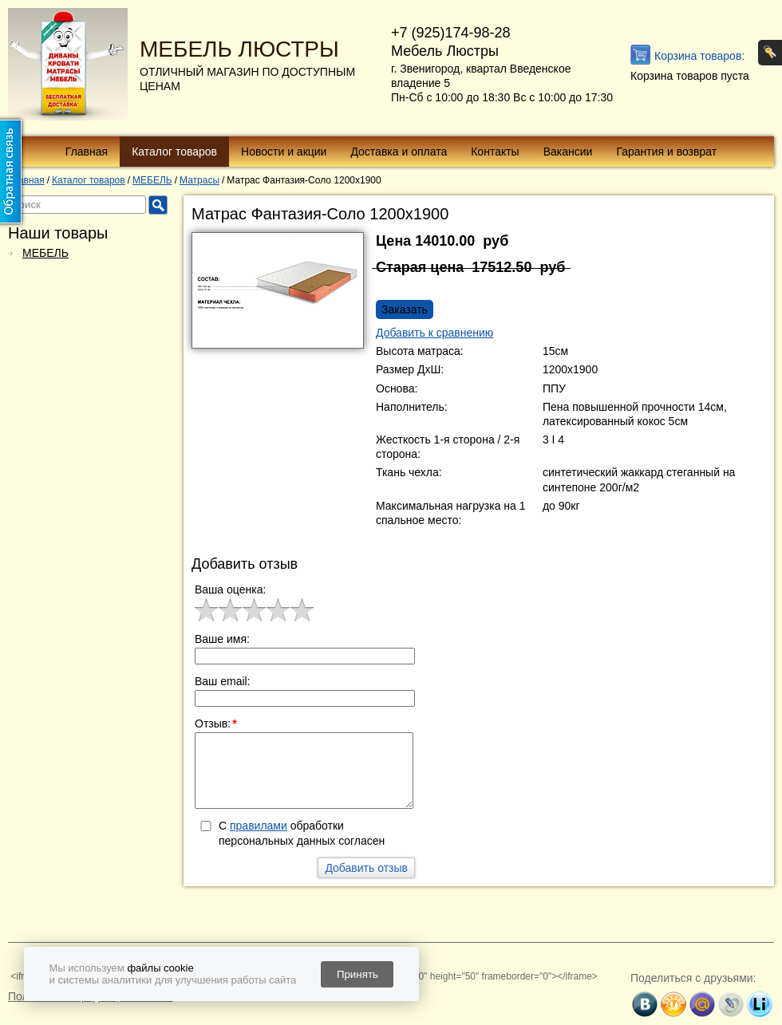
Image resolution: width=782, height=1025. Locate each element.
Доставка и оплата (398, 151)
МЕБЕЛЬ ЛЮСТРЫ (239, 49)
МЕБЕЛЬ (45, 252)
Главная (86, 151)
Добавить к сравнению (434, 332)
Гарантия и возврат (666, 151)
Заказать (404, 309)
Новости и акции (283, 151)
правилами (258, 825)
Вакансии (568, 151)
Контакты (495, 151)
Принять (357, 974)
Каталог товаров (174, 151)
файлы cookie (160, 968)
